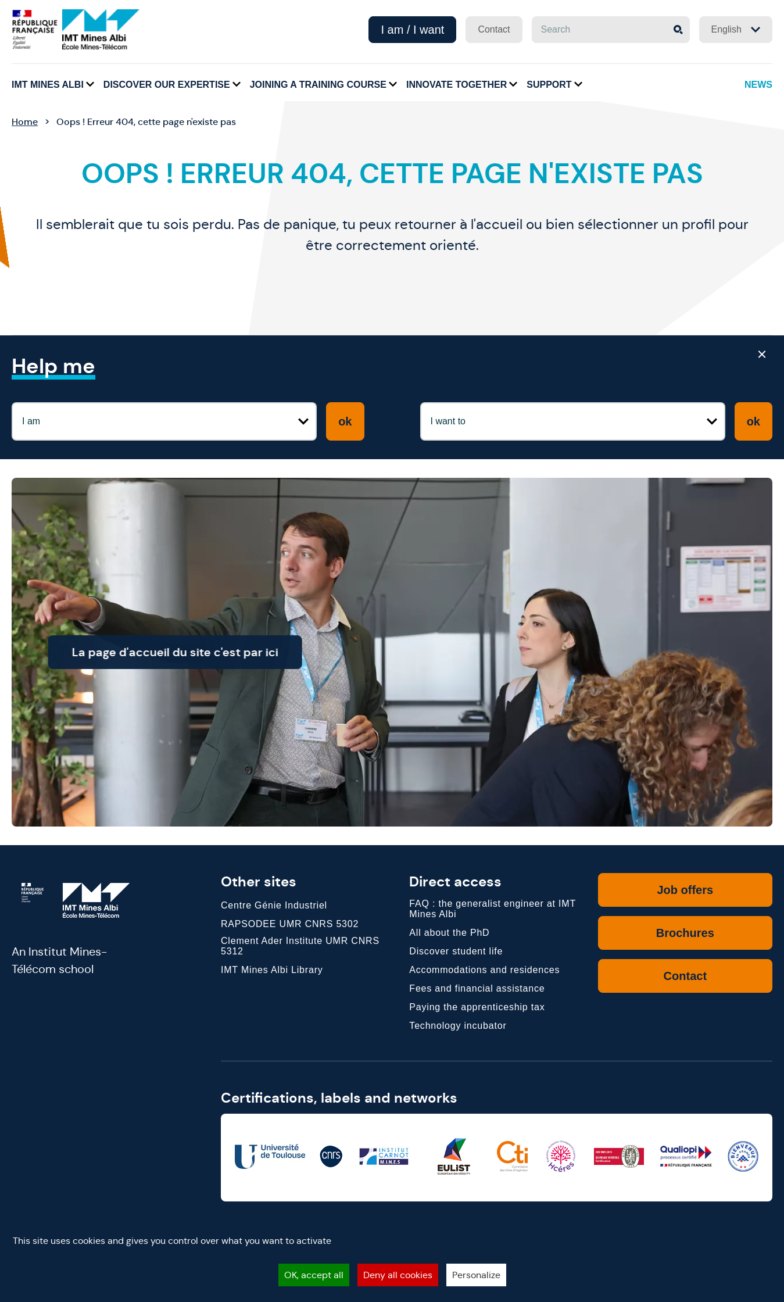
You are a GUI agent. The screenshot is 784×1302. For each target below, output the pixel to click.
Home (25, 122)
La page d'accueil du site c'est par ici (202, 652)
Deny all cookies (397, 1274)
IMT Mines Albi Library (272, 970)
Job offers (685, 890)
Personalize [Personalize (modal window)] (476, 1274)
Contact (494, 29)
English (735, 29)
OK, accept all (313, 1274)
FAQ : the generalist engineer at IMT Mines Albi (492, 909)
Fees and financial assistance (477, 988)
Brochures (685, 933)
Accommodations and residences (484, 970)
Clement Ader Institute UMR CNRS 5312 (300, 946)
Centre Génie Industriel (274, 905)
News (758, 85)
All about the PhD (449, 933)
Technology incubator (457, 1026)
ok (345, 421)
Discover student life (456, 951)
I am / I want (412, 29)
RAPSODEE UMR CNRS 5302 (290, 924)
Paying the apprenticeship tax (477, 1007)
